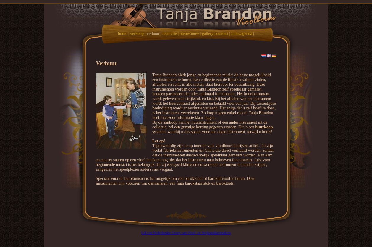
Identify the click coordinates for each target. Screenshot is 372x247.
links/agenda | (242, 33)
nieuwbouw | (190, 33)
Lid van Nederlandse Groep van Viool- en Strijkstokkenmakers (186, 233)
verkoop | (137, 33)
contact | (223, 33)
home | (123, 33)
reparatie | (170, 33)
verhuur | (154, 33)
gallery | (208, 33)
